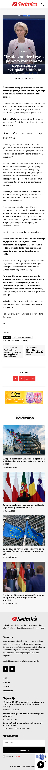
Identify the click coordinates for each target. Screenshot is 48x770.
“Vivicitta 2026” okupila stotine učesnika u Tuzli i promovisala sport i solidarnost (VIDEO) (23, 704)
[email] (24, 743)
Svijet (24, 52)
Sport (5, 710)
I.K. (8, 332)
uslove (17, 756)
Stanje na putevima (11, 729)
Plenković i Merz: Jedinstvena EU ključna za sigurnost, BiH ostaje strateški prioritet (23, 597)
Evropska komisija (24, 337)
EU (14, 337)
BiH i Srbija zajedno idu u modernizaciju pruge (34, 352)
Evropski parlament (11, 340)
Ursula (24, 340)
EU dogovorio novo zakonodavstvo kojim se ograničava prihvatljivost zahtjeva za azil (23, 551)
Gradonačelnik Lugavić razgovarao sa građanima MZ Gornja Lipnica (12, 353)
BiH (4, 719)
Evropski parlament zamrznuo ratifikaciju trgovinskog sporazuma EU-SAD (23, 506)
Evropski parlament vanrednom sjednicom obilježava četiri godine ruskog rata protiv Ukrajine (24, 461)
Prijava (24, 750)
